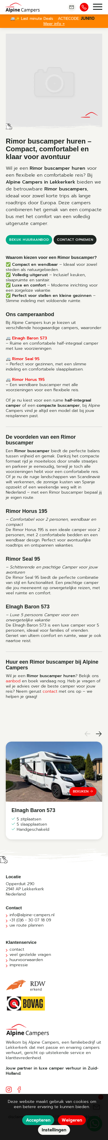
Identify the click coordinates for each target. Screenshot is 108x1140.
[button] (86, 734)
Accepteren (38, 1120)
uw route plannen (26, 925)
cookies (81, 1102)
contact (50, 691)
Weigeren (72, 1120)
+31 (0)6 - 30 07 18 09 (30, 920)
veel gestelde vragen (30, 955)
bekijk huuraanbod (29, 239)
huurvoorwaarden (26, 960)
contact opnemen (75, 239)
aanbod (13, 681)
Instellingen (54, 1130)
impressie (19, 965)
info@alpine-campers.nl (32, 915)
